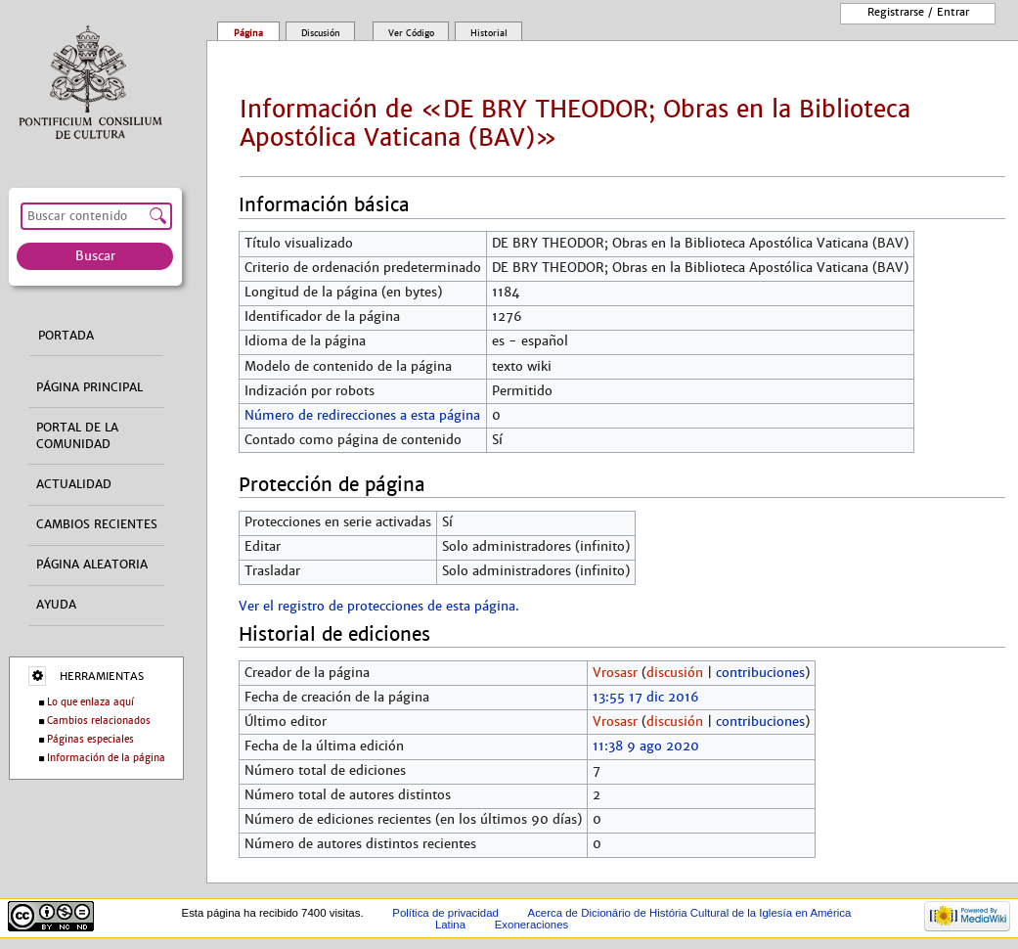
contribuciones (760, 673)
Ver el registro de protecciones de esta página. (379, 606)
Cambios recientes (96, 524)
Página (248, 33)
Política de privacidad (445, 913)
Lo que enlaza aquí (90, 702)
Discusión (320, 33)
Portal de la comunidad (77, 436)
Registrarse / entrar (918, 12)
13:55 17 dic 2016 (646, 697)
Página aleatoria (92, 564)
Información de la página (106, 757)
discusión (674, 673)
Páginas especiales (90, 739)
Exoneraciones (532, 924)
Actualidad (73, 484)
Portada (66, 335)
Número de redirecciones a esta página (362, 416)
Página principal (89, 387)
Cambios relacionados (99, 720)
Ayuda (56, 604)
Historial (489, 33)
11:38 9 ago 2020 (646, 746)
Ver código (411, 33)
